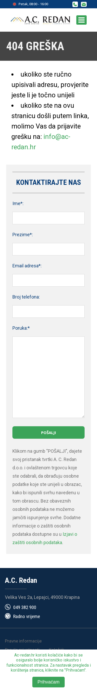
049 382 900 (24, 607)
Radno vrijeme (26, 616)
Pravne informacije (23, 641)
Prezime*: (22, 234)
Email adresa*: (27, 265)
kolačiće (55, 655)
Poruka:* (21, 328)
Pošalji (48, 432)
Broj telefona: (26, 297)
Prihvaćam (48, 682)
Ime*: (18, 203)
